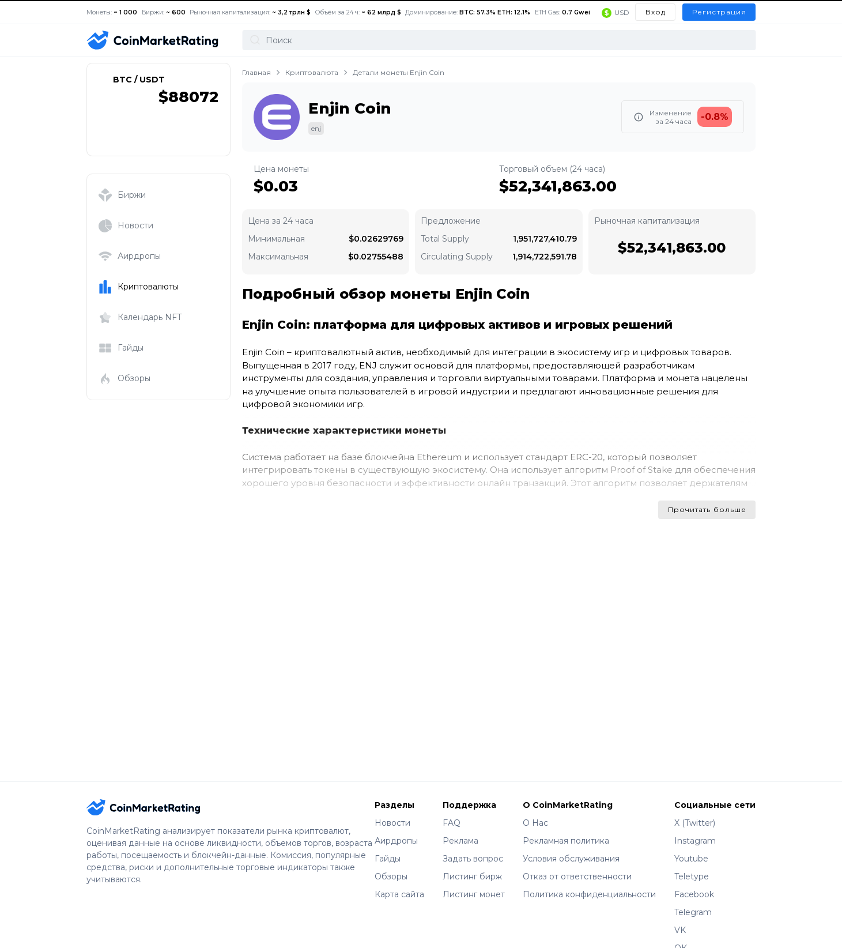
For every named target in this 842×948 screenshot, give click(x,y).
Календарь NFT (140, 316)
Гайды (121, 346)
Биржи (122, 194)
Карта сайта (399, 893)
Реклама (460, 839)
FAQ (451, 822)
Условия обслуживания (571, 857)
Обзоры (124, 377)
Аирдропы (130, 255)
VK (680, 929)
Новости (126, 224)
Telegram (693, 911)
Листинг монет (474, 893)
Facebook (694, 893)
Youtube (691, 857)
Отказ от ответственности (577, 875)
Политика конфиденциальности (589, 893)
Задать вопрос (473, 857)
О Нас (535, 822)
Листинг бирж (472, 875)
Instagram (695, 839)
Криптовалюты (139, 285)
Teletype (691, 875)
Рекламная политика (566, 839)
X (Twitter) (694, 822)
